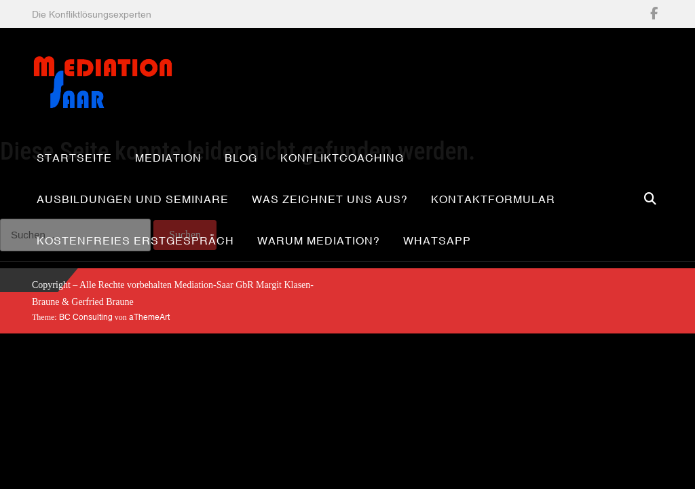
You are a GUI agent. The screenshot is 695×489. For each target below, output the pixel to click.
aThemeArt (149, 317)
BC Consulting (86, 317)
